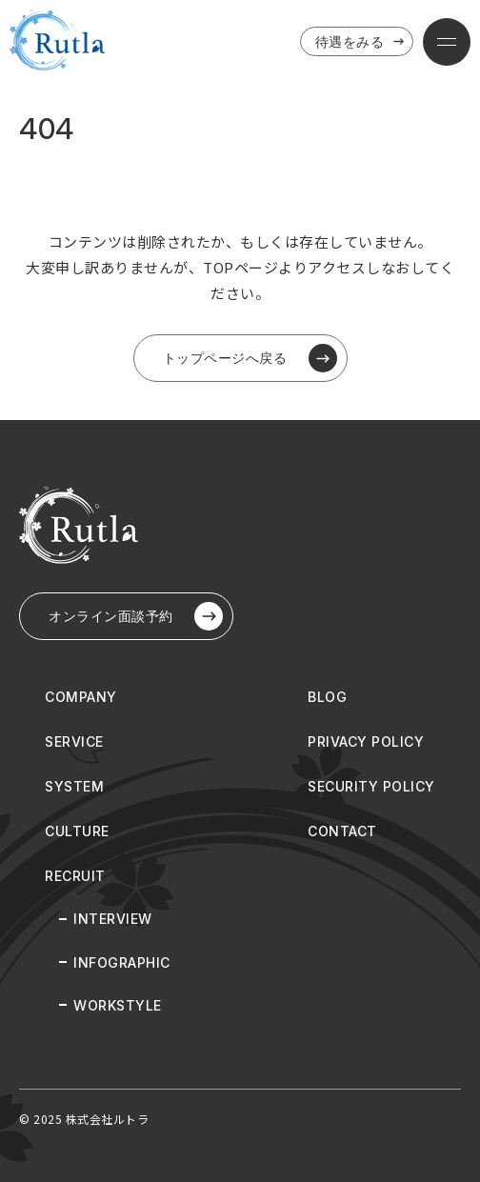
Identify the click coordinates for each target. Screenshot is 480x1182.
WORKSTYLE (117, 1005)
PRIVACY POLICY (366, 741)
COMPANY (81, 697)
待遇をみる (362, 41)
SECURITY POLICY (371, 786)
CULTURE (77, 831)
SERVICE (74, 741)
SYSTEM (74, 786)
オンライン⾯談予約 (136, 616)
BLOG (327, 697)
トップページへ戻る (250, 358)
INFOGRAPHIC (121, 962)
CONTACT (342, 831)
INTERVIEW (112, 919)
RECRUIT (75, 876)
